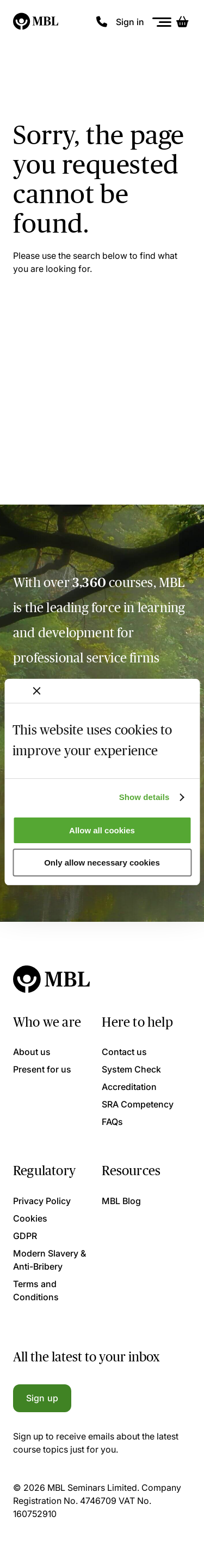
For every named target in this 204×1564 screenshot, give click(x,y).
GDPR (25, 1235)
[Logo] (36, 21)
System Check (131, 1069)
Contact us (124, 1051)
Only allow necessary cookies (102, 862)
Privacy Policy (42, 1200)
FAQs (112, 1121)
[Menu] (162, 22)
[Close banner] (36, 691)
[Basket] (182, 22)
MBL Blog (121, 1200)
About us (32, 1051)
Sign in (130, 21)
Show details (144, 797)
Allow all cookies (102, 830)
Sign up (42, 1398)
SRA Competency (138, 1104)
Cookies (30, 1218)
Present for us (42, 1069)
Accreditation (129, 1086)
